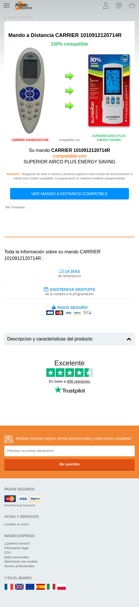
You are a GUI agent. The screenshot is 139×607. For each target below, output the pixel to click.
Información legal (16, 548)
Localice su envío (16, 524)
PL (61, 587)
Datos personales (16, 557)
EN (30, 587)
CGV (7, 552)
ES (40, 587)
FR (9, 587)
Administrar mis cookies (21, 561)
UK (19, 587)
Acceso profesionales (19, 566)
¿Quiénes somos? (17, 543)
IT (51, 587)
